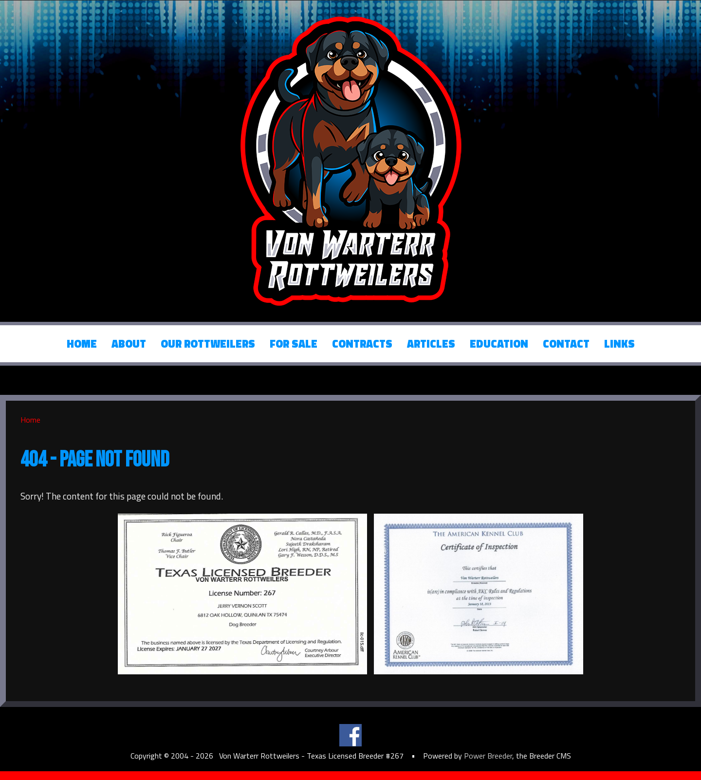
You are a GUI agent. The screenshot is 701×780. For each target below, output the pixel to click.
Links (619, 343)
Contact (566, 343)
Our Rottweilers (208, 343)
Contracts (362, 343)
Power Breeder (488, 755)
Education (499, 343)
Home (82, 343)
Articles (431, 343)
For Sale (293, 343)
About (128, 343)
